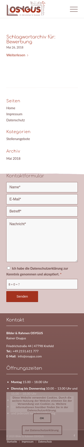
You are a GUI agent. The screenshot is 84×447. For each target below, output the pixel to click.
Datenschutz (15, 120)
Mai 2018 (13, 158)
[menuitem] (11, 442)
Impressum (14, 114)
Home (10, 108)
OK (42, 418)
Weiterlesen (18, 55)
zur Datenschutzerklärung (42, 430)
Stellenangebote (18, 139)
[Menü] (71, 9)
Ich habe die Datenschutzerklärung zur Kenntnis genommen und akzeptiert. (37, 271)
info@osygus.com (30, 356)
